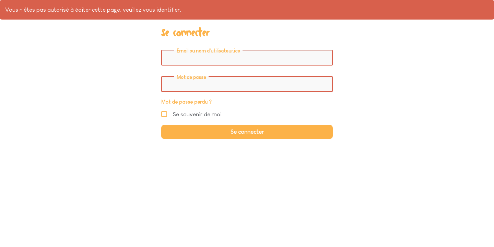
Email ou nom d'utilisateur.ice (208, 50)
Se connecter (247, 132)
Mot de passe (191, 77)
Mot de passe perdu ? (186, 102)
